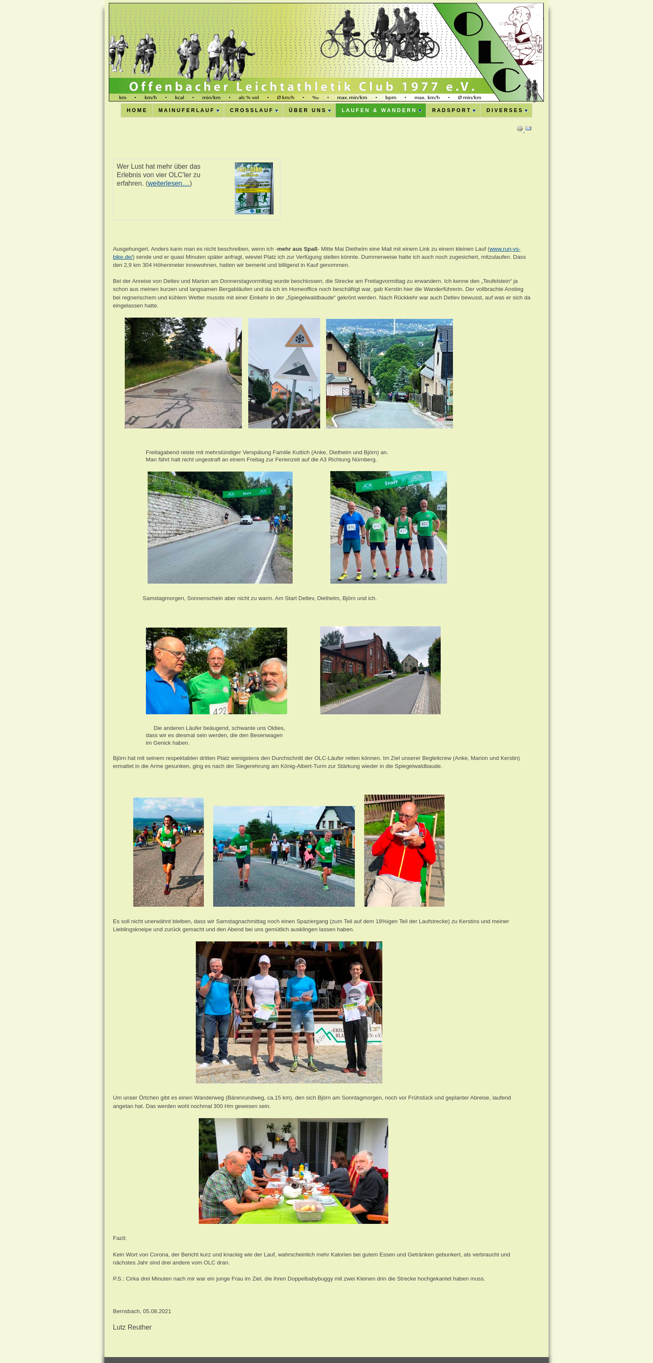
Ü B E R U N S (310, 110)
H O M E (136, 110)
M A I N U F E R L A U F (189, 110)
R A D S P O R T (454, 110)
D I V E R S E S (507, 110)
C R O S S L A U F (254, 110)
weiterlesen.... (169, 183)
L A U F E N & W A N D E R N (382, 110)
